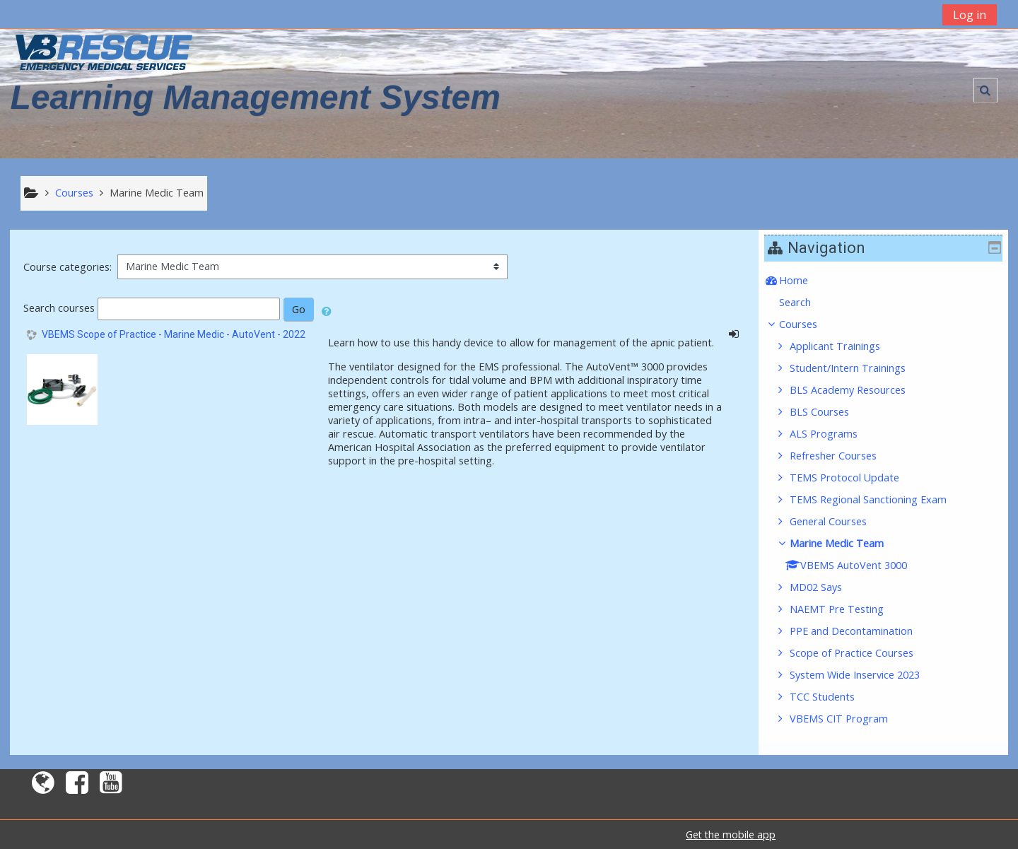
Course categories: (67, 267)
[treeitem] (888, 281)
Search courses (59, 308)
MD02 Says (826, 587)
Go (298, 309)
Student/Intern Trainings (858, 368)
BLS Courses (830, 411)
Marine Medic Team (847, 543)
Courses (808, 324)
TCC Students (832, 696)
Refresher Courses (843, 455)
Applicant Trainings (845, 346)
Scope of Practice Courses (862, 653)
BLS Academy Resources (858, 390)
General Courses (838, 521)
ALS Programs (834, 433)
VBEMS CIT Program (849, 718)
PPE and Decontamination (861, 631)
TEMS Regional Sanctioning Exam (878, 499)
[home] (104, 52)
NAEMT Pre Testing (847, 609)
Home (803, 280)
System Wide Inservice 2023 (865, 674)
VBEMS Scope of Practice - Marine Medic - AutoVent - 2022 (173, 334)
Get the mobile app (731, 834)
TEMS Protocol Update (855, 477)
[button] (985, 90)
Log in (969, 15)
